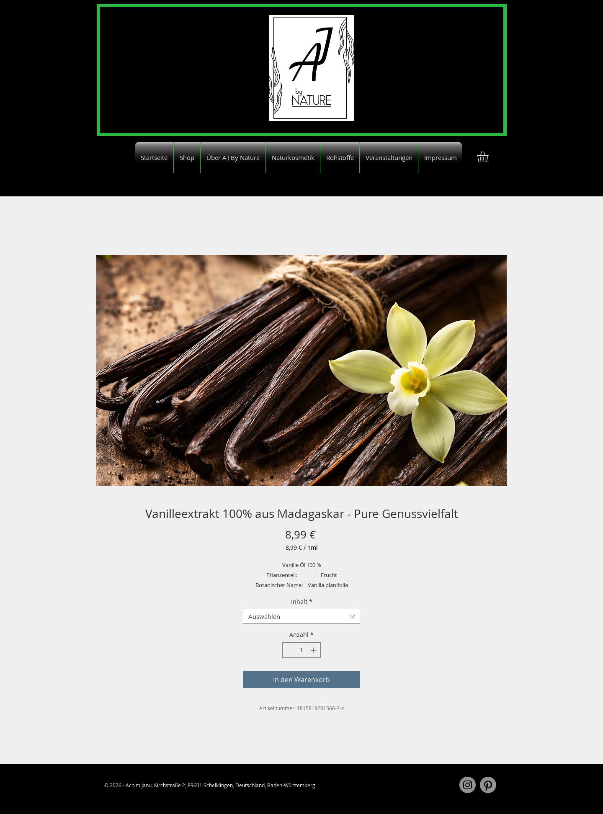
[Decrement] (288, 650)
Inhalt (301, 601)
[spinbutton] (301, 650)
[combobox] (301, 616)
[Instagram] (467, 785)
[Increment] (314, 650)
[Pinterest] (488, 785)
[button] (489, 156)
